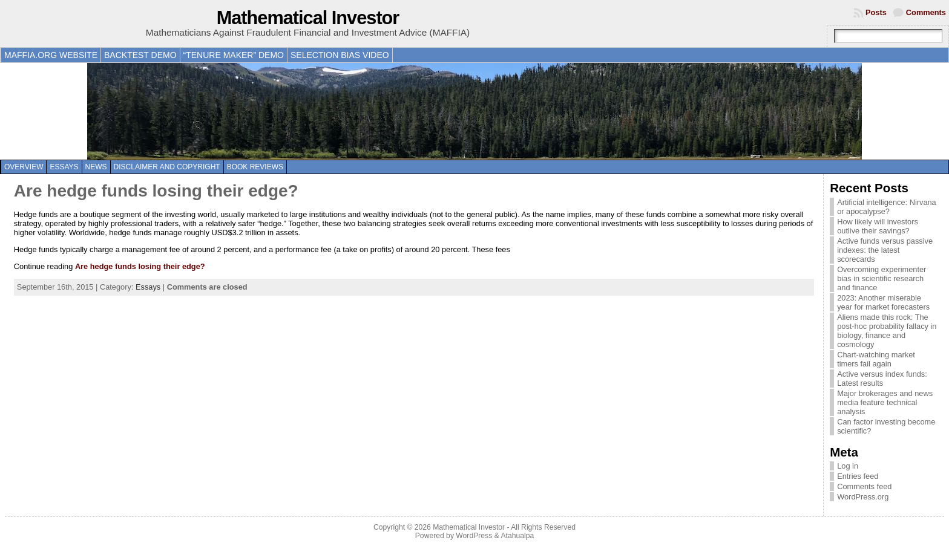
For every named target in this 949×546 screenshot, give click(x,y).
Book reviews (255, 167)
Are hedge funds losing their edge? (156, 190)
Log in (847, 465)
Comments (926, 12)
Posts (876, 12)
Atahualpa (517, 535)
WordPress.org (862, 496)
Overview (23, 167)
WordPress (474, 535)
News (96, 167)
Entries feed (857, 476)
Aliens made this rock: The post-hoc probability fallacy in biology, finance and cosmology (886, 331)
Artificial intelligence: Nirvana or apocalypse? (886, 207)
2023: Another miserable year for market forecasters (883, 302)
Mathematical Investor (308, 17)
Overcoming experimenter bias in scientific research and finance (881, 278)
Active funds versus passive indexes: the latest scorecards (885, 250)
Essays (64, 167)
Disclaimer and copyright (167, 167)
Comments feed (864, 486)
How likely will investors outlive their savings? (877, 226)
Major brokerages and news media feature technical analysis (885, 402)
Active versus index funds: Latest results (882, 378)
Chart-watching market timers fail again (876, 359)
